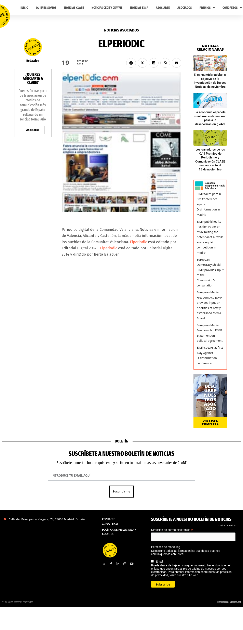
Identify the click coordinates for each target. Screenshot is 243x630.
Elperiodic (138, 242)
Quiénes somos (46, 8)
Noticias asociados (121, 30)
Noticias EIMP (139, 8)
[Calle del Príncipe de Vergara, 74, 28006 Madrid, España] (48, 552)
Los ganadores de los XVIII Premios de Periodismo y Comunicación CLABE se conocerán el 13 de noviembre (210, 159)
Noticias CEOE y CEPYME (107, 8)
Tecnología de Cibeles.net (229, 602)
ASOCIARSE (163, 8)
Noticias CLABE (74, 8)
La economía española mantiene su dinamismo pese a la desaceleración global (210, 118)
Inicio (24, 8)
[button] (131, 62)
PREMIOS (207, 7)
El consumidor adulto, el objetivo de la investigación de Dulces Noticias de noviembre (210, 81)
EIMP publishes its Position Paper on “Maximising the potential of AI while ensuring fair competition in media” (210, 237)
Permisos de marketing (165, 547)
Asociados (184, 8)
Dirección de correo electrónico (172, 530)
